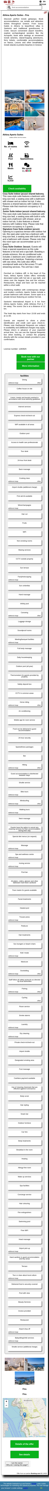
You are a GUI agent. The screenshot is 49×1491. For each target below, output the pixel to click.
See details (24, 1454)
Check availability (17, 189)
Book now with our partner (30, 358)
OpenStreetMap (40, 1436)
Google (33, 1484)
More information (30, 366)
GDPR (25, 1488)
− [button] (6, 1406)
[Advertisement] (24, 67)
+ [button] (6, 1402)
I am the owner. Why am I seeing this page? (17, 1464)
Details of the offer (24, 1444)
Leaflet (30, 1436)
